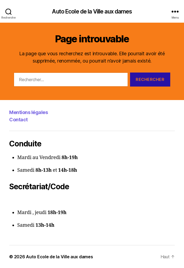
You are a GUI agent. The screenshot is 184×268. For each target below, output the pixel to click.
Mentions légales (28, 112)
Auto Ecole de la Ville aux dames (92, 11)
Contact (18, 119)
